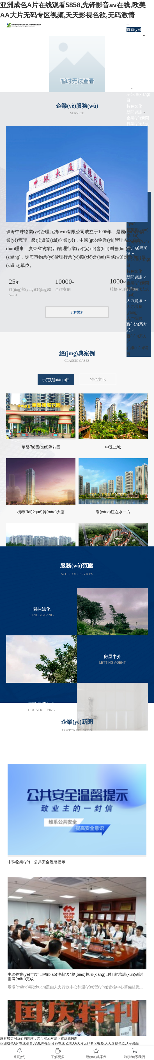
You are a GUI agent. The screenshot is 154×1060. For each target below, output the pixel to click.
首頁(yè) (134, 29)
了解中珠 (134, 35)
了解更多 (77, 312)
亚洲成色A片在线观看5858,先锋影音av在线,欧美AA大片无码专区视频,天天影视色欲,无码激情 (69, 1043)
